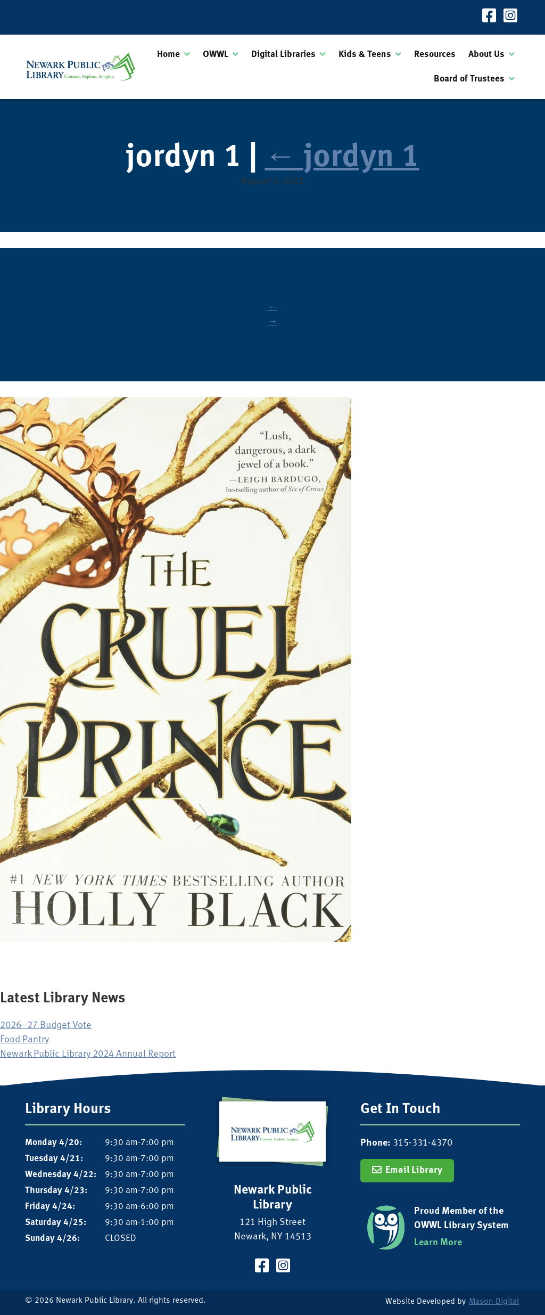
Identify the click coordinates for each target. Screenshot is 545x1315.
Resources (435, 54)
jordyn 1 (342, 158)
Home (168, 54)
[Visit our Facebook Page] (489, 17)
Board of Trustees (469, 79)
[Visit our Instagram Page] (510, 17)
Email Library (413, 1170)
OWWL (215, 54)
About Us (486, 54)
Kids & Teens (364, 54)
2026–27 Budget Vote (46, 1025)
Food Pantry (24, 1040)
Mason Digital (494, 1302)
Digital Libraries (283, 54)
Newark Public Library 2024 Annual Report (88, 1054)
